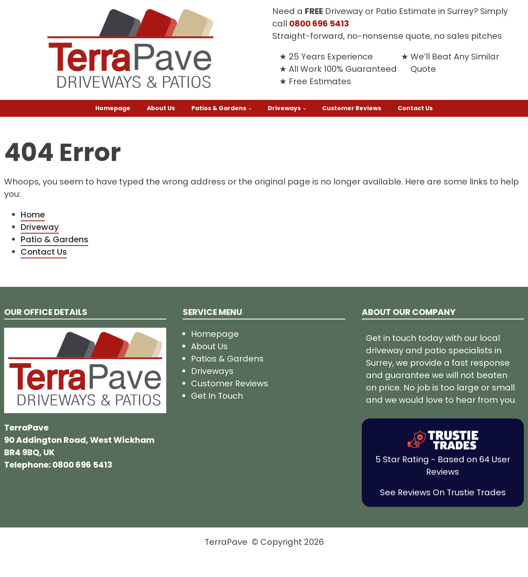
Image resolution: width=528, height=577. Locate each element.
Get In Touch (217, 396)
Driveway (40, 227)
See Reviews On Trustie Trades (443, 492)
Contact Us (415, 108)
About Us (161, 108)
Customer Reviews (351, 108)
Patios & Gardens (218, 108)
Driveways (284, 108)
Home (33, 214)
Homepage (112, 108)
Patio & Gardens (54, 239)
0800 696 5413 (319, 23)
